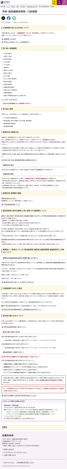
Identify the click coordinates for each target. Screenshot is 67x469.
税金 (18, 6)
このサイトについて (9, 462)
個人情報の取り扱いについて (26, 462)
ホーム (8, 6)
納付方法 (23, 6)
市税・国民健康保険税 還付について (15, 327)
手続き (13, 6)
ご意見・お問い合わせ (10, 455)
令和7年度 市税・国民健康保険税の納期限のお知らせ (20, 160)
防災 (54, 3)
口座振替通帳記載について (12, 204)
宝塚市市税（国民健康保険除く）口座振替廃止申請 (23, 309)
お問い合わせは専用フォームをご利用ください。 (20, 418)
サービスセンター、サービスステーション (15, 452)
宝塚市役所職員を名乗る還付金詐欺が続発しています (20, 395)
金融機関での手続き (10, 39)
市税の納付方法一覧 (32, 6)
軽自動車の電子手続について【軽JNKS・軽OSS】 (19, 282)
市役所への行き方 (9, 449)
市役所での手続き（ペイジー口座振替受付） (16, 42)
